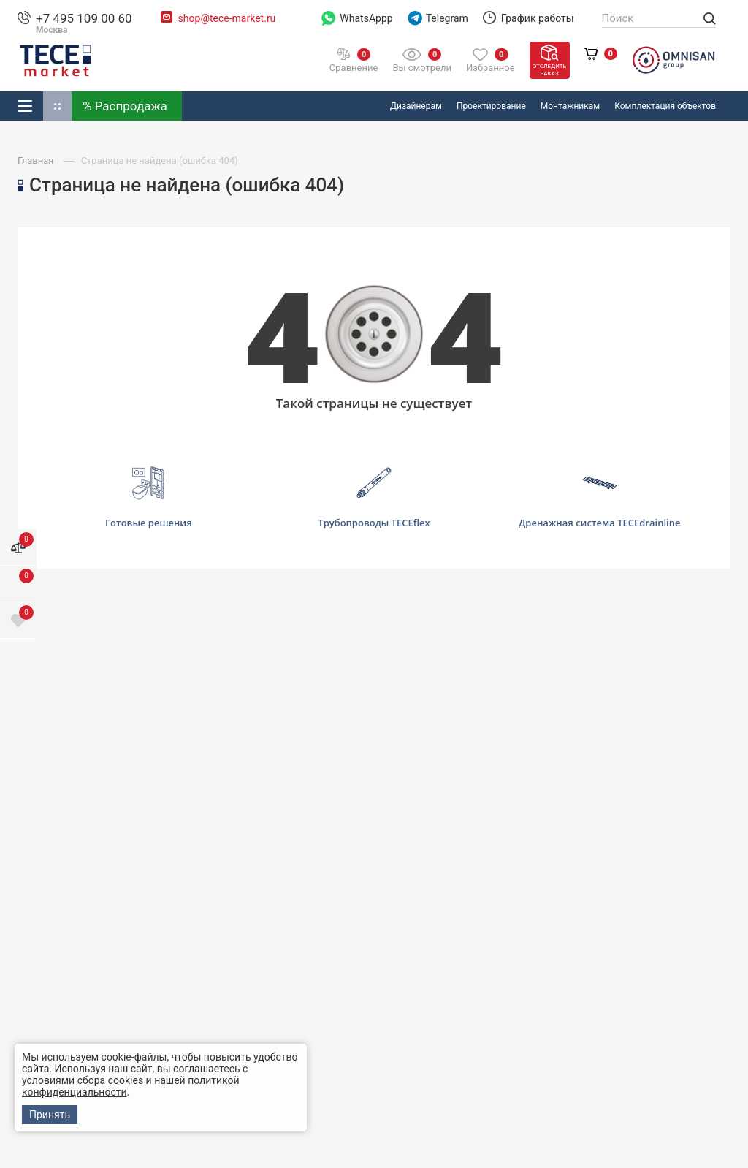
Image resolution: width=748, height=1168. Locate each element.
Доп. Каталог (57, 106)
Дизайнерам (416, 106)
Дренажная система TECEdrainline (599, 497)
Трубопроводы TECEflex (374, 497)
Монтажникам (570, 106)
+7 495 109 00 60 (84, 18)
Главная (37, 160)
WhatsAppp (356, 18)
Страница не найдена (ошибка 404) (159, 160)
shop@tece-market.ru (227, 18)
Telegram (438, 18)
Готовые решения (148, 497)
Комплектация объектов (665, 106)
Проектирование (491, 106)
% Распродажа (125, 106)
